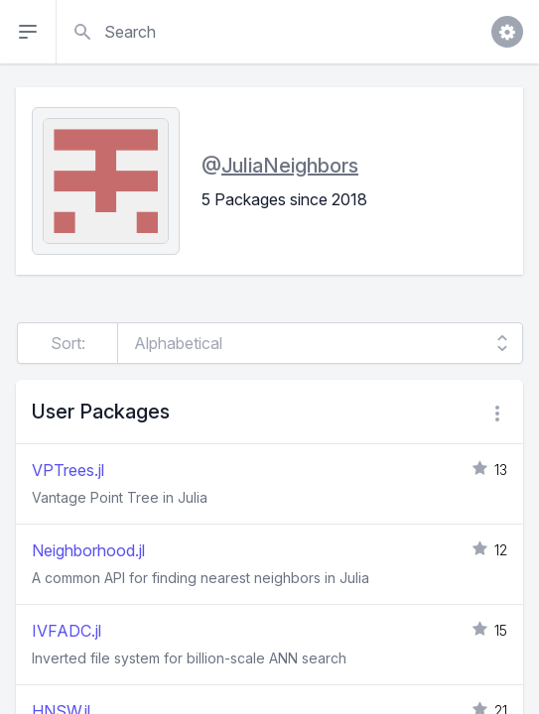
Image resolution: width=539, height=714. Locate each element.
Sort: (68, 343)
